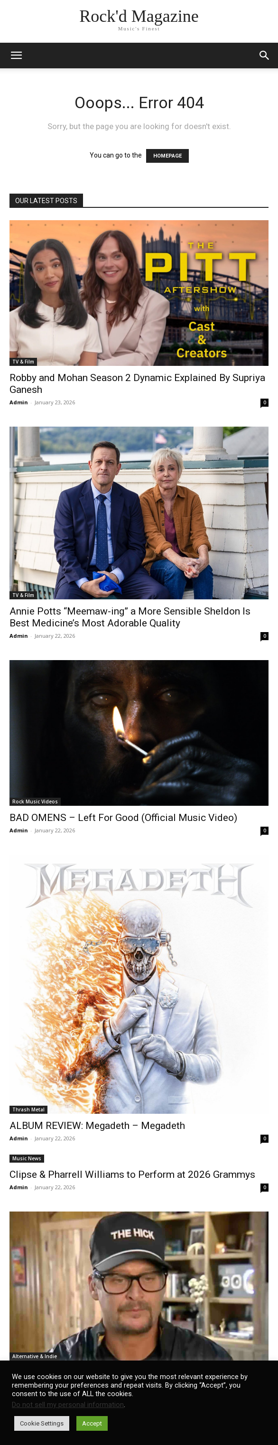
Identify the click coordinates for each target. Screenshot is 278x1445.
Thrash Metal (28, 1109)
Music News (26, 1158)
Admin (18, 402)
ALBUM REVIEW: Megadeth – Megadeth (97, 1125)
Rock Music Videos (35, 801)
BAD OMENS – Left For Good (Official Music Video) (123, 817)
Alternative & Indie (34, 1356)
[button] (264, 55)
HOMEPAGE (167, 156)
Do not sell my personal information (68, 1404)
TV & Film (23, 361)
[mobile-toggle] (16, 55)
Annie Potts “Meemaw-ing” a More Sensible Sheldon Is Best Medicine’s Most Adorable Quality (129, 617)
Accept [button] (92, 1423)
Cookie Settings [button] (42, 1423)
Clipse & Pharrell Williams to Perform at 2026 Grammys (132, 1174)
